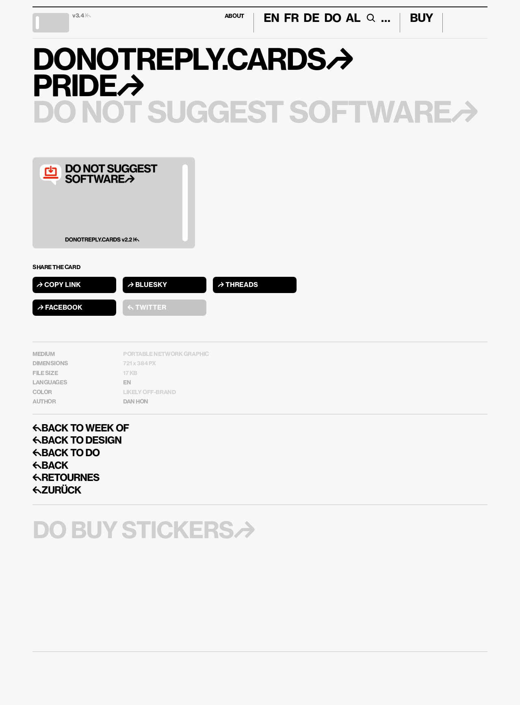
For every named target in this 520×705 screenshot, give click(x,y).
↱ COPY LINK (59, 285)
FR (291, 18)
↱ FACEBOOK (59, 308)
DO (332, 18)
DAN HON (135, 402)
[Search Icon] (370, 17)
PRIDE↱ (87, 88)
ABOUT (234, 16)
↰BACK (50, 466)
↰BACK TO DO (66, 453)
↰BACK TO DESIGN (76, 441)
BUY (421, 18)
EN (127, 383)
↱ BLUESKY (147, 285)
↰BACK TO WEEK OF (80, 428)
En (271, 18)
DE (311, 18)
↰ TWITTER (147, 308)
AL (353, 18)
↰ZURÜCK (56, 491)
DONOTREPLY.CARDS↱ (192, 61)
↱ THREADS (238, 285)
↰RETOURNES (66, 478)
